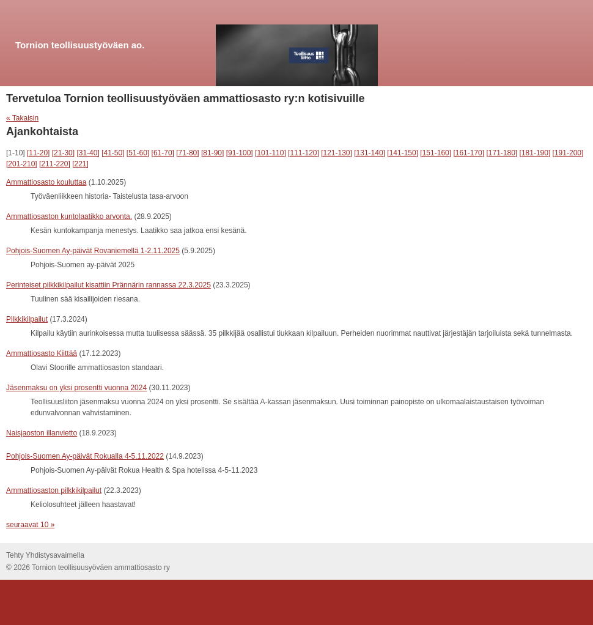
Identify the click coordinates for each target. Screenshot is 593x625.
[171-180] (501, 153)
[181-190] (535, 153)
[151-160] (435, 153)
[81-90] (212, 153)
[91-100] (239, 153)
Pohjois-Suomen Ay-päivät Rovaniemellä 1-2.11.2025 (93, 250)
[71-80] (187, 153)
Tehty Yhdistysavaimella (45, 555)
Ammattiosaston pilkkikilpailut (53, 490)
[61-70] (163, 153)
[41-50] (112, 153)
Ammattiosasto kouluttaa (46, 182)
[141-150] (402, 153)
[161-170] (468, 153)
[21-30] (63, 153)
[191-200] (568, 153)
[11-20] (38, 153)
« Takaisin (22, 118)
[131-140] (369, 153)
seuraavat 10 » (30, 524)
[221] (80, 164)
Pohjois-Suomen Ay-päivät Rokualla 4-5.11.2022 (85, 456)
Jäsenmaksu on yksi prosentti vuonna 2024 (76, 387)
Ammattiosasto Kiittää (41, 353)
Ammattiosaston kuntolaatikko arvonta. (69, 216)
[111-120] (303, 153)
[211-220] (54, 164)
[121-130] (336, 153)
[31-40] (87, 153)
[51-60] (138, 153)
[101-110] (270, 153)
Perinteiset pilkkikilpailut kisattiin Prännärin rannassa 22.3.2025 (108, 285)
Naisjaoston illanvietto (41, 433)
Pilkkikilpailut (27, 319)
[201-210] (21, 164)
